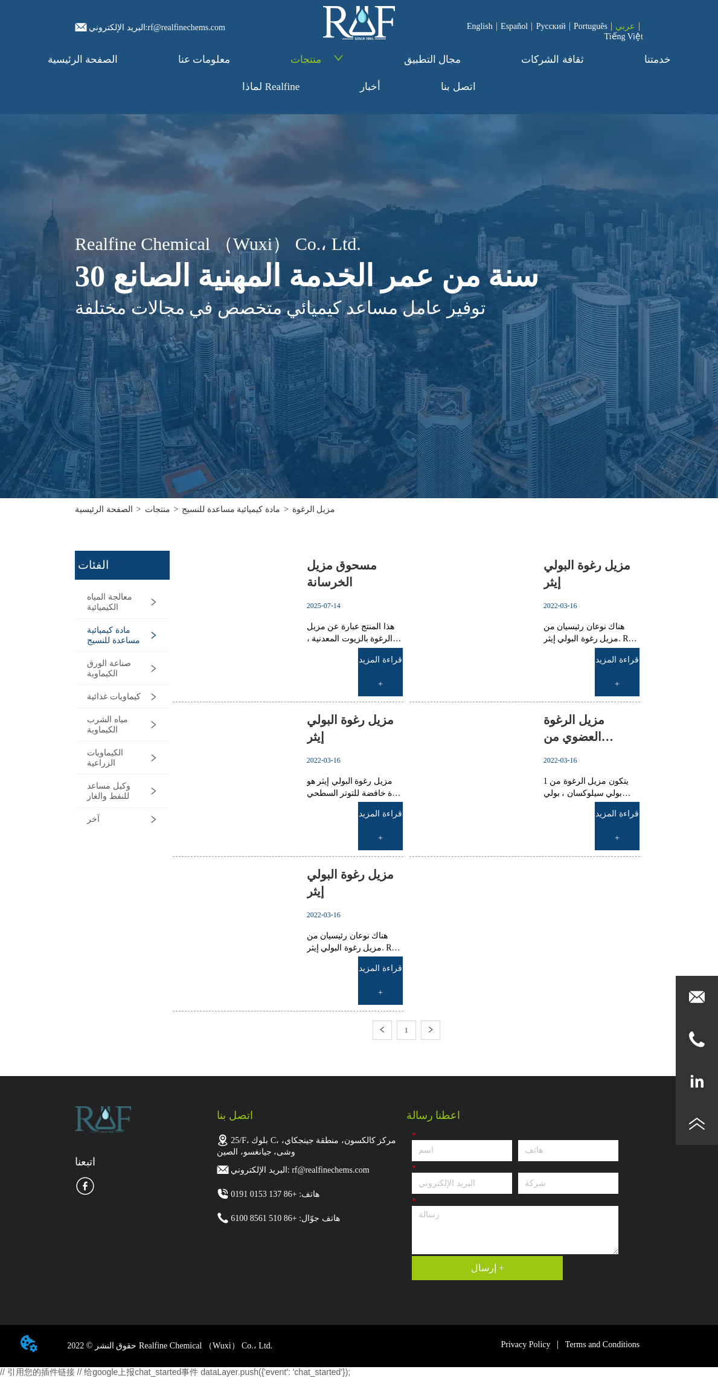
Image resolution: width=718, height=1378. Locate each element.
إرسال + (487, 1268)
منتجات (317, 59)
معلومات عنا (204, 59)
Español (514, 26)
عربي (625, 26)
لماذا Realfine (271, 86)
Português (590, 26)
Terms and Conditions (602, 1344)
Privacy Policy (525, 1344)
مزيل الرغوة (314, 509)
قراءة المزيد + (380, 671)
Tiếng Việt (623, 36)
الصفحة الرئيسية (83, 59)
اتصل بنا (458, 86)
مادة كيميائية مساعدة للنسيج (231, 509)
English (480, 26)
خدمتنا (657, 59)
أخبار (370, 86)
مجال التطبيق (432, 59)
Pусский (551, 26)
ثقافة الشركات (552, 59)
